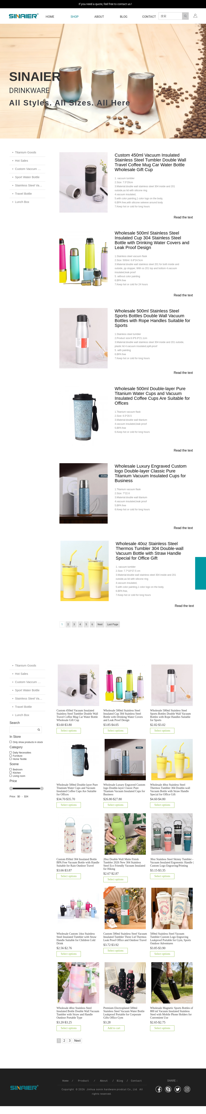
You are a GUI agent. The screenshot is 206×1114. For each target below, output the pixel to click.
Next (100, 631)
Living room (18, 783)
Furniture (17, 763)
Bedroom (17, 777)
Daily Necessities (21, 760)
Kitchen (16, 780)
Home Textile (19, 766)
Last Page (112, 631)
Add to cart (114, 1036)
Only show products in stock (27, 749)
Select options (69, 738)
